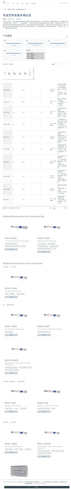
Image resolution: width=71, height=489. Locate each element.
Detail (11, 181)
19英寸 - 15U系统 (35, 53)
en (65, 3)
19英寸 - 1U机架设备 (35, 55)
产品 (13, 3)
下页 (65, 140)
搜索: (60, 64)
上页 (50, 140)
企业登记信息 (51, 478)
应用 (18, 3)
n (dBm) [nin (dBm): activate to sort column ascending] (25, 69)
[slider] (5, 44)
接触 (27, 3)
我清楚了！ (37, 487)
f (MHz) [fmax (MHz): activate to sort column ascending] (18, 69)
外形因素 (28, 50)
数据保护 (50, 479)
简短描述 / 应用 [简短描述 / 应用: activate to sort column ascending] (48, 69)
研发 (23, 3)
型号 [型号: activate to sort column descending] (5, 69)
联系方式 (50, 476)
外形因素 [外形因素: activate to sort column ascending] (38, 69)
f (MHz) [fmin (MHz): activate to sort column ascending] (12, 69)
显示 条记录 (8, 64)
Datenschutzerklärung (40, 483)
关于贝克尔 (33, 3)
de (63, 3)
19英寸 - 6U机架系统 (35, 58)
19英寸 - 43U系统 (35, 56)
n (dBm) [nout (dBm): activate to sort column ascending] (31, 69)
